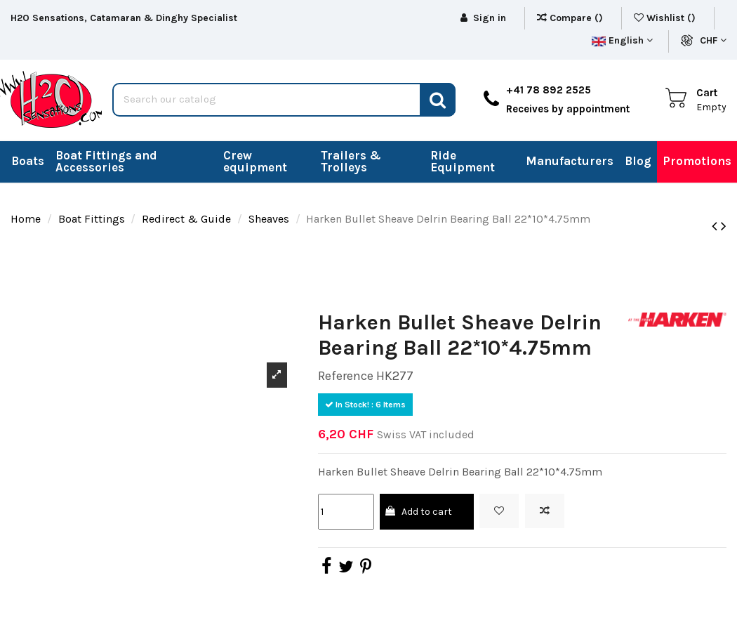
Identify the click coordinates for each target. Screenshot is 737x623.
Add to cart (418, 512)
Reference (345, 376)
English (622, 40)
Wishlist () (666, 18)
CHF (713, 40)
